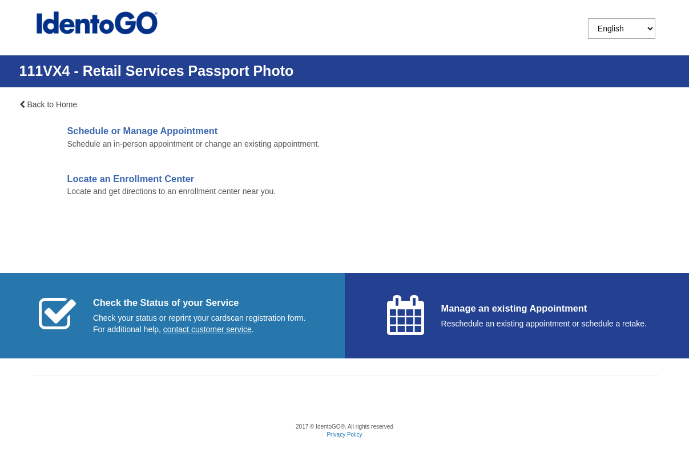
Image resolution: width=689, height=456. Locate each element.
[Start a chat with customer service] (207, 329)
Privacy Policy (344, 434)
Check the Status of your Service (166, 302)
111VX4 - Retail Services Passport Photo (156, 71)
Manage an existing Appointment (514, 308)
